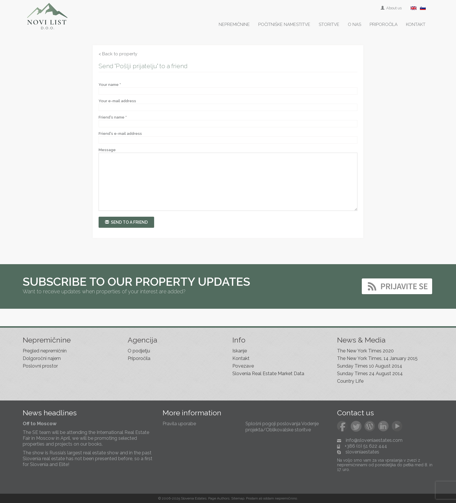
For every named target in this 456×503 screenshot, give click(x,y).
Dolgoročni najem (42, 358)
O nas (354, 24)
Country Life (350, 381)
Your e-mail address (117, 101)
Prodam (252, 498)
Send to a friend (126, 222)
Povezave (243, 366)
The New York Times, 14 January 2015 (377, 358)
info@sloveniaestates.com (374, 440)
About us (391, 8)
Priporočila (384, 24)
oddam (268, 498)
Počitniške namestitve (284, 24)
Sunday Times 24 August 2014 (370, 373)
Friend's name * (113, 117)
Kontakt (415, 24)
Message (107, 150)
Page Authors (218, 498)
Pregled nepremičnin (45, 351)
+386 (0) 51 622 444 (366, 446)
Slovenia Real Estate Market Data (268, 373)
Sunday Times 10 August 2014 (369, 366)
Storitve (329, 24)
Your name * (110, 85)
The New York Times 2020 (365, 351)
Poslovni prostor (40, 366)
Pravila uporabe (179, 423)
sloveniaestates (362, 452)
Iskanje (239, 351)
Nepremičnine (234, 24)
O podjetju (139, 351)
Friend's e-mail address (120, 133)
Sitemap (237, 498)
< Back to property (118, 54)
